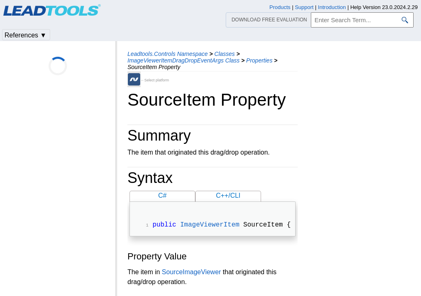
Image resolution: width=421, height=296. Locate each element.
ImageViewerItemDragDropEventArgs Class (183, 60)
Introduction (332, 7)
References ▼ (25, 35)
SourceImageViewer (191, 272)
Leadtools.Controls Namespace (167, 54)
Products (279, 7)
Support (304, 7)
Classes (224, 54)
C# (162, 195)
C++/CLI (228, 195)
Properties (259, 60)
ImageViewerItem (209, 225)
